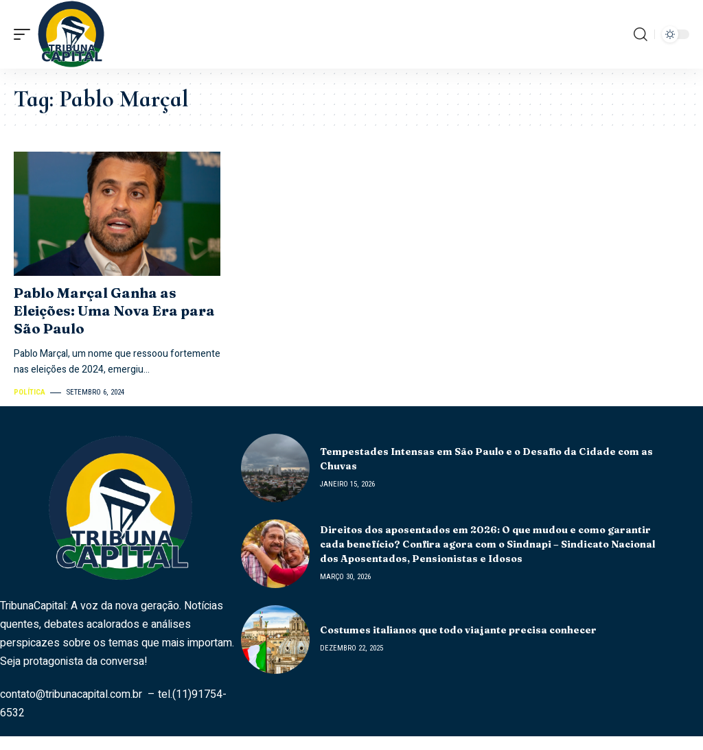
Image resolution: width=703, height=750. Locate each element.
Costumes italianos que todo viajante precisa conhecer (458, 630)
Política (29, 392)
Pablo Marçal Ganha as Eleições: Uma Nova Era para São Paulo (114, 310)
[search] (640, 34)
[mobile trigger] (25, 34)
